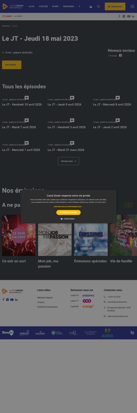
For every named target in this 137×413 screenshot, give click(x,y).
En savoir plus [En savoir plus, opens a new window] (100, 202)
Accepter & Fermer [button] (68, 212)
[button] (68, 206)
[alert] (68, 206)
